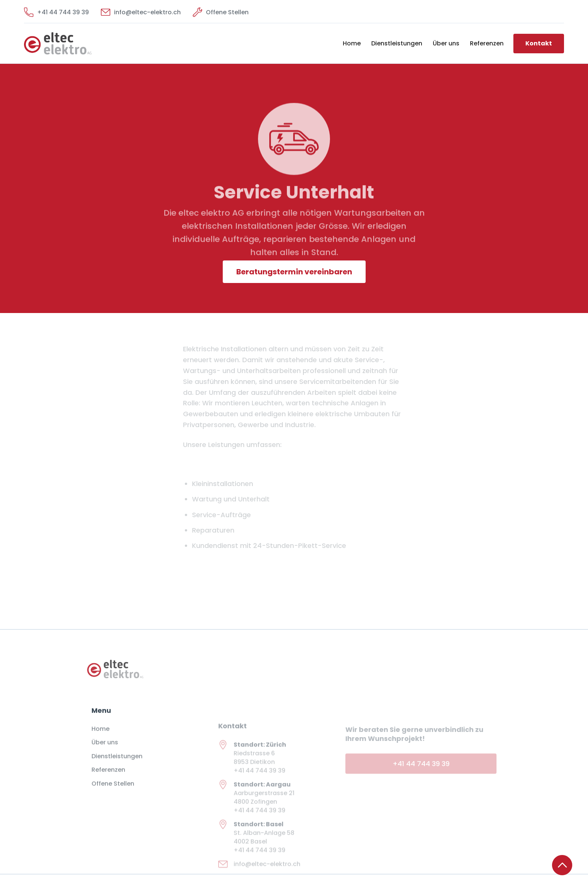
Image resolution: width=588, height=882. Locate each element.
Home (352, 43)
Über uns (446, 43)
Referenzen (487, 43)
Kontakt (538, 43)
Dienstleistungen (396, 43)
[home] (77, 43)
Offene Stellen (113, 789)
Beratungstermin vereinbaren (294, 271)
